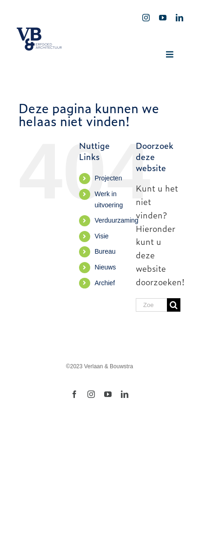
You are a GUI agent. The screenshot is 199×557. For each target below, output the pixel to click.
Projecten (108, 178)
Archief (104, 283)
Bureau (104, 251)
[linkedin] (179, 17)
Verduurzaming (116, 220)
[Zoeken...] (151, 305)
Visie (101, 236)
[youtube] (162, 17)
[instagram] (146, 17)
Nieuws (105, 267)
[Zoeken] (173, 305)
